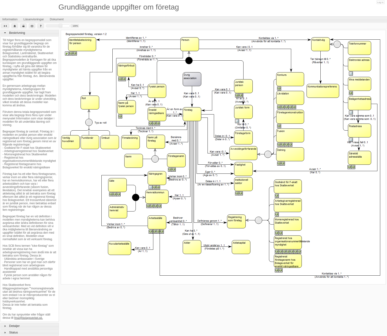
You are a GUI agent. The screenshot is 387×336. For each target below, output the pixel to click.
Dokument (60, 19)
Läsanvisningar (36, 19)
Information (12, 19)
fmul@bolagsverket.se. (28, 317)
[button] (5, 26)
